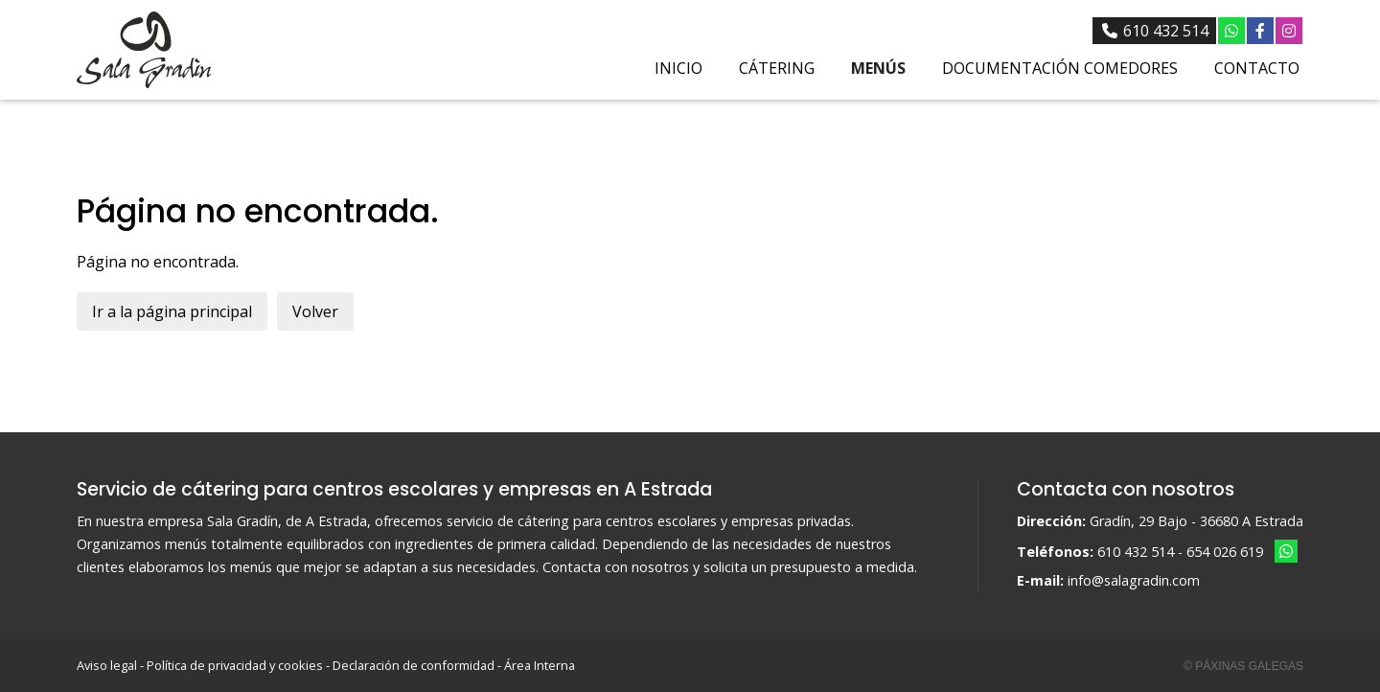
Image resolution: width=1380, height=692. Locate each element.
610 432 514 (1135, 551)
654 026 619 (1224, 551)
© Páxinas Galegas (1243, 666)
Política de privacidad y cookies (235, 665)
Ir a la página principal (172, 311)
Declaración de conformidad (413, 665)
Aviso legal (107, 665)
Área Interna (539, 665)
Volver (315, 311)
